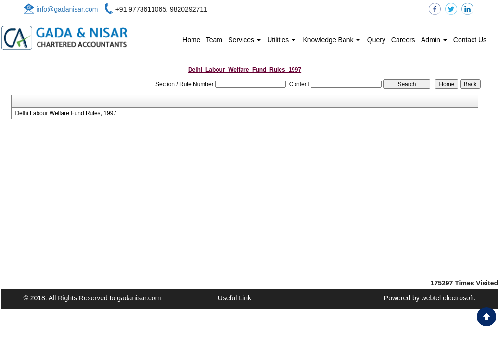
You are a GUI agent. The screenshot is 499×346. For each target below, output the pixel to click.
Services (244, 40)
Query (376, 40)
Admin (434, 40)
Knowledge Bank (331, 40)
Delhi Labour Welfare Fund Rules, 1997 (65, 113)
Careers (403, 40)
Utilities (281, 40)
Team (214, 40)
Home (191, 40)
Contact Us (469, 40)
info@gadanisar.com (67, 9)
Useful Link (234, 298)
